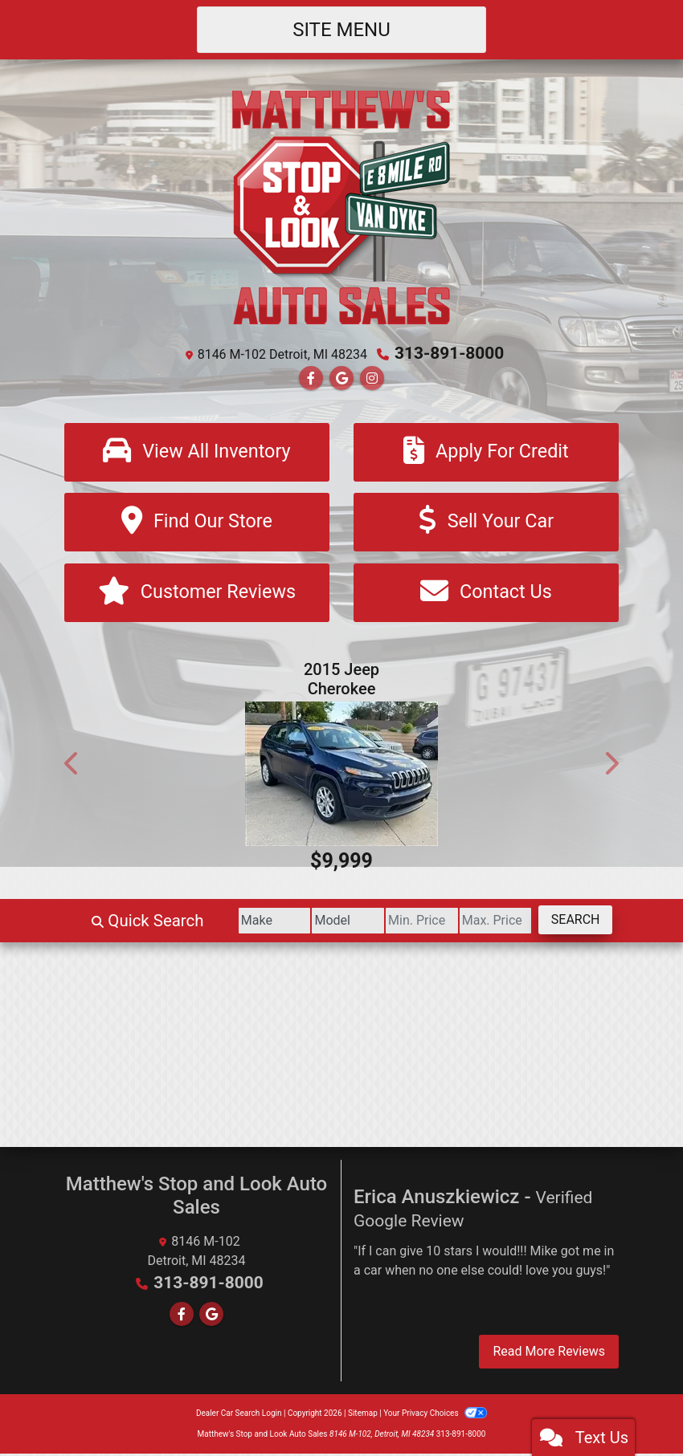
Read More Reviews (549, 1353)
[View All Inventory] (196, 451)
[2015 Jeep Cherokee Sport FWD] (341, 776)
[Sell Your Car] (486, 523)
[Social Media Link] (372, 377)
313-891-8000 (449, 353)
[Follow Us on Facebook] (311, 377)
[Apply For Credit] (486, 451)
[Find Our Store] (196, 523)
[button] (72, 766)
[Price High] (482, 923)
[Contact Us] (486, 594)
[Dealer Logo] (341, 206)
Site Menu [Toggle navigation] (341, 29)
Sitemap (363, 1415)
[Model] (317, 923)
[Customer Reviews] (196, 594)
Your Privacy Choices (435, 1415)
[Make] (235, 923)
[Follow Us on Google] (341, 377)
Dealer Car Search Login (239, 1415)
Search (570, 921)
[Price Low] (399, 923)
